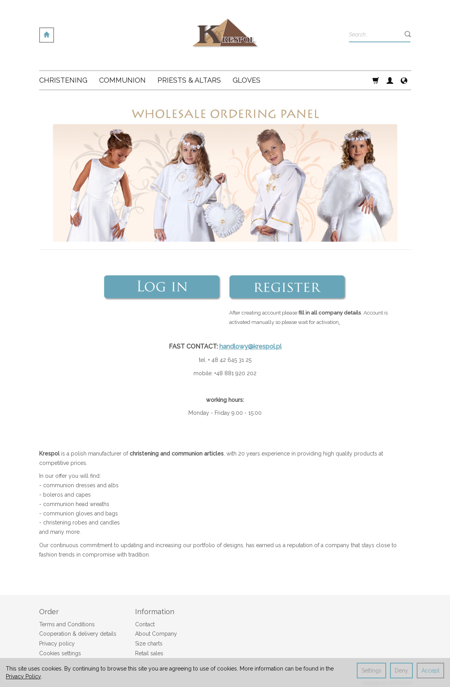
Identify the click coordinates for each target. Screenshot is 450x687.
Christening (63, 80)
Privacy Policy (23, 676)
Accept (430, 670)
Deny (401, 670)
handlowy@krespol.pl (250, 346)
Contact (145, 624)
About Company (156, 634)
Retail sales (149, 653)
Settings (371, 670)
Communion (122, 80)
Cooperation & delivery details (77, 634)
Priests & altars (189, 80)
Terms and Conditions (67, 624)
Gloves (246, 80)
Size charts (149, 643)
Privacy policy (57, 643)
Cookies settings (60, 653)
